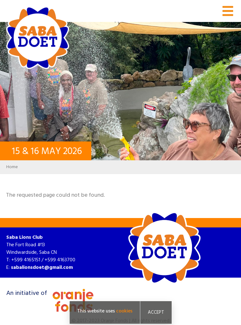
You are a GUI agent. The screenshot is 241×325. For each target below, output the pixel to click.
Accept (156, 312)
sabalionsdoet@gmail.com (42, 268)
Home (12, 167)
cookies (124, 311)
